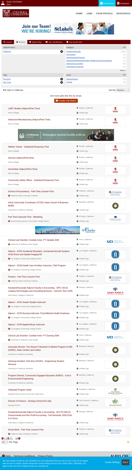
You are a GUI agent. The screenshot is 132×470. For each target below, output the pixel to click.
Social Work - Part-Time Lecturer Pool (26, 430)
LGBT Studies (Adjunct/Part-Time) (24, 108)
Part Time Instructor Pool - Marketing (25, 217)
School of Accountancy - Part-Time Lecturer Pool (31, 191)
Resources (123, 13)
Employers (123, 3)
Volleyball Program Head (19, 390)
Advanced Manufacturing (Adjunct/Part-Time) (29, 119)
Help (6, 455)
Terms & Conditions (24, 455)
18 (16, 438)
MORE (123, 70)
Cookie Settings (112, 462)
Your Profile (104, 13)
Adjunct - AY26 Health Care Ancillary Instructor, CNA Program (37, 265)
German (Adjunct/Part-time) (21, 158)
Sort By (112, 90)
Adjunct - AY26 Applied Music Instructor (26, 324)
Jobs (89, 13)
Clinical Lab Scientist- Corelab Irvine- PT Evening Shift (33, 336)
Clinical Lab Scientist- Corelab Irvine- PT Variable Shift (33, 240)
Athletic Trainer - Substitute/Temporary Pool (28, 147)
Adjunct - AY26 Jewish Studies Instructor (27, 302)
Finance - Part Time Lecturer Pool (24, 277)
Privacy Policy (45, 455)
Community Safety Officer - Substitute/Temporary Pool (33, 180)
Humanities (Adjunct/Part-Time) (22, 169)
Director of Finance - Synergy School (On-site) (29, 401)
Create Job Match (66, 100)
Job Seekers (107, 3)
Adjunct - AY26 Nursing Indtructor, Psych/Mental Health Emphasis (39, 313)
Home (79, 13)
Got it (125, 462)
